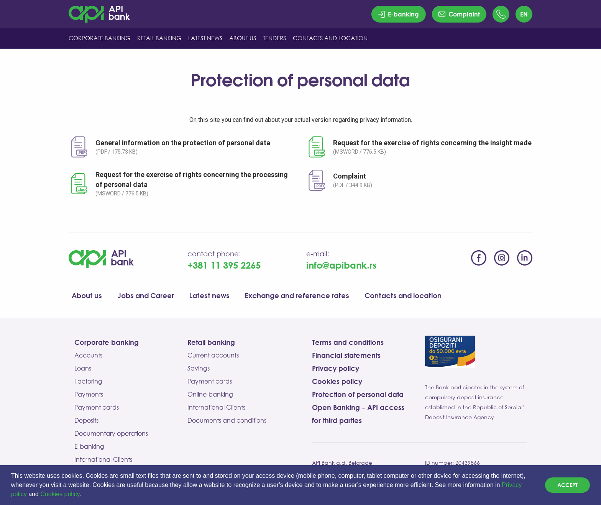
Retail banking (211, 342)
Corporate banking (106, 342)
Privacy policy (335, 368)
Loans (82, 368)
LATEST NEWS (205, 37)
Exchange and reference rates (297, 296)
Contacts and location (403, 296)
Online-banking (210, 394)
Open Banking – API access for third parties (358, 414)
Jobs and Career (145, 296)
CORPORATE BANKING (99, 37)
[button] (84, 495)
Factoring (88, 381)
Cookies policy (59, 494)
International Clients (103, 459)
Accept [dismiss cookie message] (567, 485)
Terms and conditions (348, 342)
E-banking (89, 446)
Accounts (88, 355)
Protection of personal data (358, 394)
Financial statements (346, 355)
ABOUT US (242, 37)
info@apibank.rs (341, 265)
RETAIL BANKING (159, 37)
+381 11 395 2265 (224, 265)
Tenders (274, 37)
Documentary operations (111, 433)
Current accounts (213, 355)
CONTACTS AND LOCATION (330, 37)
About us (87, 296)
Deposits (86, 420)
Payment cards (96, 407)
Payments (88, 394)
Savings (198, 368)
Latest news (209, 296)
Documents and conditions (226, 420)
